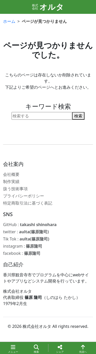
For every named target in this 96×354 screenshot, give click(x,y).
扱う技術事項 (15, 188)
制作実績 (11, 181)
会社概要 (11, 174)
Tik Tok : (26, 239)
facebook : (21, 253)
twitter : (26, 232)
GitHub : (30, 224)
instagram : (22, 246)
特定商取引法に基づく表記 (27, 203)
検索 (78, 116)
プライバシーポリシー (23, 196)
